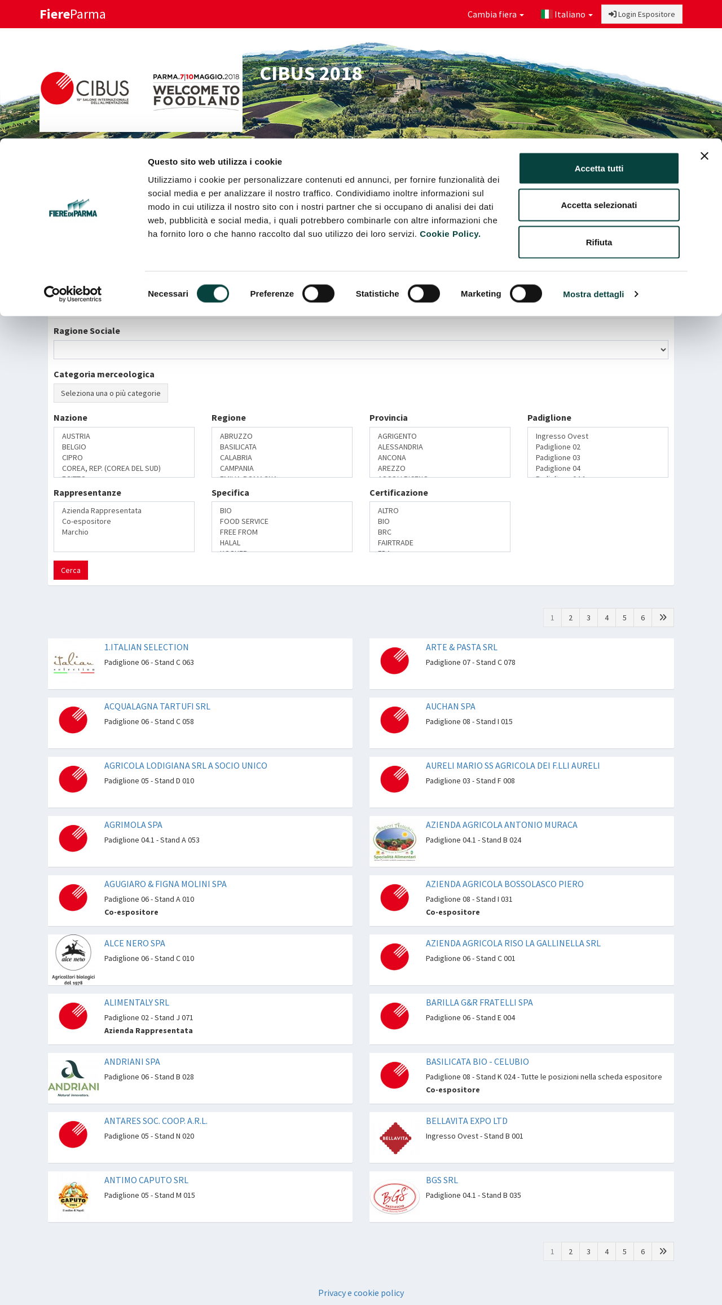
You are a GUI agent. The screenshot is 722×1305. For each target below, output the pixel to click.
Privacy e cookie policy (361, 1292)
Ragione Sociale (87, 330)
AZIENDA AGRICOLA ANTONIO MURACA (502, 824)
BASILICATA (282, 447)
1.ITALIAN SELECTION (146, 646)
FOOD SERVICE (282, 521)
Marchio (124, 532)
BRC (440, 532)
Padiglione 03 (598, 457)
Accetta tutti (599, 29)
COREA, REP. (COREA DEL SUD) (124, 468)
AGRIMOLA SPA (133, 824)
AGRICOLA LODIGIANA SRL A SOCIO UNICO (185, 765)
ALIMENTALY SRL (136, 1002)
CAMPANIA (282, 468)
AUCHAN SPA (451, 706)
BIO (282, 510)
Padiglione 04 (598, 468)
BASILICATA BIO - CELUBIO (477, 1061)
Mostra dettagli (593, 155)
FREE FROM (282, 532)
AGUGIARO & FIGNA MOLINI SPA (165, 883)
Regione (229, 417)
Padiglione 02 (598, 447)
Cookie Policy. (450, 95)
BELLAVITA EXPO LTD (467, 1120)
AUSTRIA (124, 436)
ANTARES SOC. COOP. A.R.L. (156, 1120)
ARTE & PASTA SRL (462, 646)
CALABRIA (282, 457)
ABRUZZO (282, 436)
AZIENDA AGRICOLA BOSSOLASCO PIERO (505, 883)
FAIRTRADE (440, 542)
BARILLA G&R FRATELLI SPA (479, 1002)
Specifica (230, 492)
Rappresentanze (87, 492)
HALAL (282, 542)
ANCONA (440, 457)
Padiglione (549, 417)
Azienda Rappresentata (124, 510)
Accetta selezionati (599, 67)
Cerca (71, 570)
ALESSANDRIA (440, 447)
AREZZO (440, 468)
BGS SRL (442, 1179)
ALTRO (440, 510)
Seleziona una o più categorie (111, 393)
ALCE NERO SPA (134, 943)
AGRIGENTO (440, 436)
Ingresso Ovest (598, 436)
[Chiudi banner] (704, 17)
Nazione (70, 417)
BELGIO (124, 447)
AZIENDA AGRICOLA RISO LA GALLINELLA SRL (513, 943)
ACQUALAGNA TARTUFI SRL (157, 706)
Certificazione (398, 492)
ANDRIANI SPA (132, 1061)
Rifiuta (599, 103)
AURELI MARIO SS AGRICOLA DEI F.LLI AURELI (513, 765)
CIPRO (124, 457)
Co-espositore (124, 521)
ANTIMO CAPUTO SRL (146, 1179)
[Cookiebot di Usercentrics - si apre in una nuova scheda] (73, 155)
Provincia (388, 417)
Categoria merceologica (104, 374)
